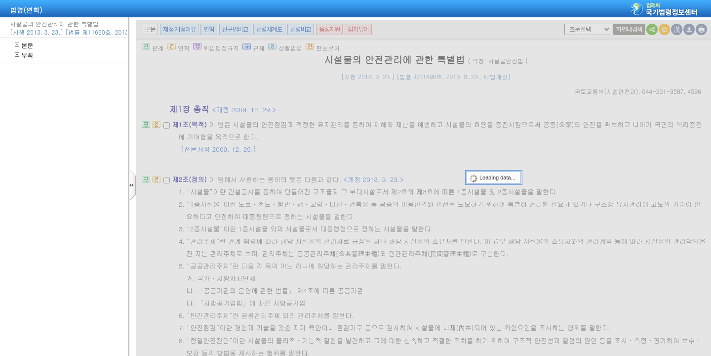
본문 (24, 45)
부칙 (24, 55)
